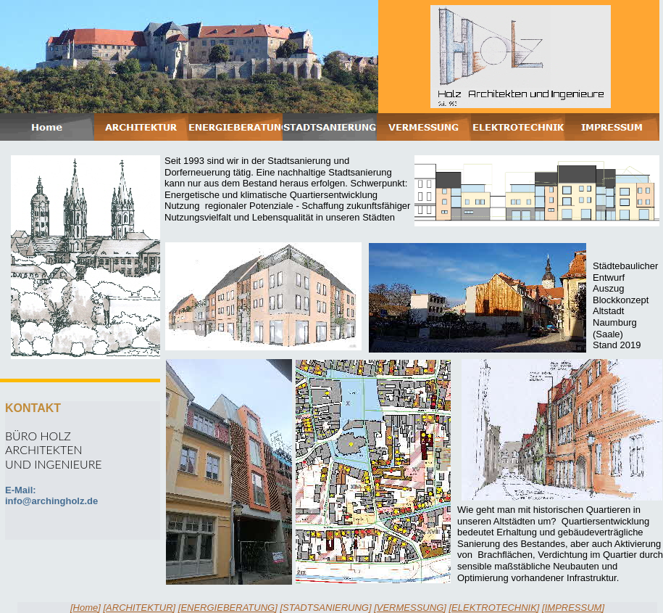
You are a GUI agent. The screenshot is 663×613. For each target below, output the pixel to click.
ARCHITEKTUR (139, 607)
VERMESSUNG (410, 607)
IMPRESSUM (573, 607)
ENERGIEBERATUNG (227, 607)
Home (86, 607)
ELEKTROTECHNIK (494, 607)
